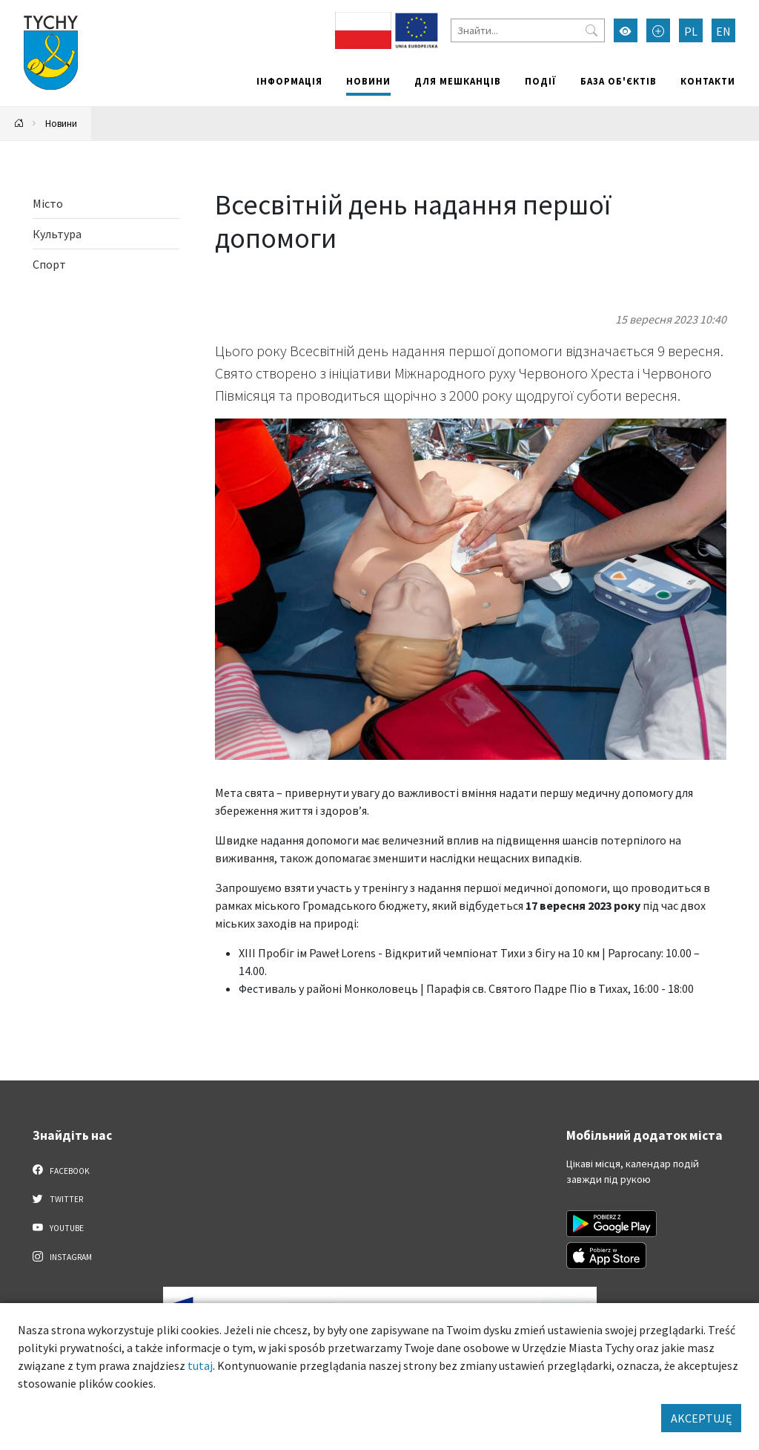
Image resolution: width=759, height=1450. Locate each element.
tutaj (200, 1365)
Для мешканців (457, 81)
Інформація (289, 81)
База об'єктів (618, 81)
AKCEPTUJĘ (701, 1418)
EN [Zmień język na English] (723, 31)
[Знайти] (528, 30)
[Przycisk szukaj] (591, 30)
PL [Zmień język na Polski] (690, 31)
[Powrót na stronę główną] (19, 123)
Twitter (58, 1198)
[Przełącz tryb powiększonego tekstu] (658, 30)
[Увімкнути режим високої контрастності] (625, 30)
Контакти (707, 81)
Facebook (61, 1170)
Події (541, 81)
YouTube (58, 1227)
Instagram (62, 1256)
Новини (368, 81)
